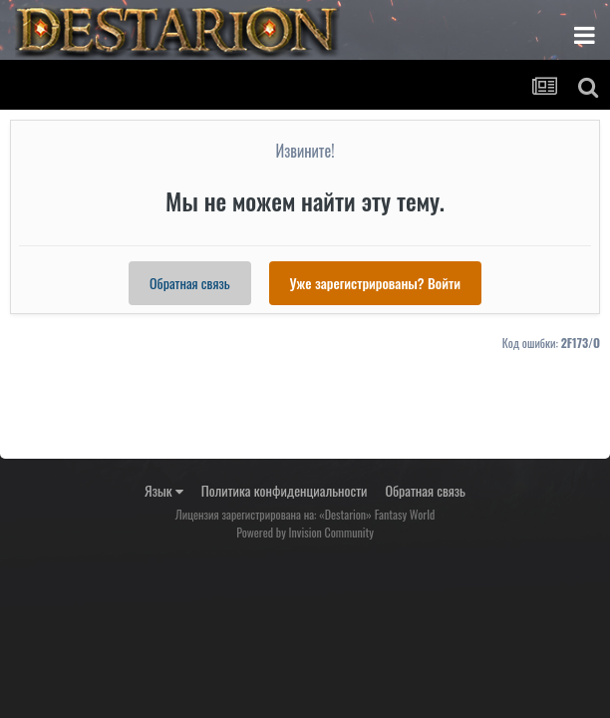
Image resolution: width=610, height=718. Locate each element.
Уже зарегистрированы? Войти (375, 282)
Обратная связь (190, 282)
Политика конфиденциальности (284, 490)
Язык (164, 490)
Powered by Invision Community (305, 532)
